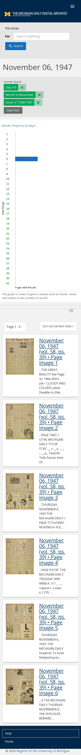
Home (9, 741)
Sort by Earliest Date (58, 326)
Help (8, 733)
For (7, 36)
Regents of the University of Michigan (43, 751)
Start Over (13, 110)
